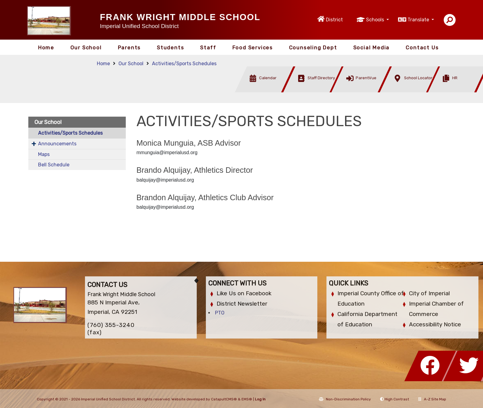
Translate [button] (418, 20)
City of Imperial (429, 293)
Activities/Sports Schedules (184, 63)
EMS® (247, 399)
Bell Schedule (53, 165)
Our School (86, 47)
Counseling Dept (313, 47)
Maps (44, 154)
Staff (208, 47)
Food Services (252, 47)
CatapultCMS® (224, 399)
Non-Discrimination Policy (345, 399)
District (334, 20)
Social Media (371, 47)
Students (170, 47)
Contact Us (422, 47)
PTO (219, 313)
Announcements (57, 144)
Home (46, 47)
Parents (129, 47)
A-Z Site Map (432, 399)
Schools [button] (375, 20)
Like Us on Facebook (244, 293)
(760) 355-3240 (111, 324)
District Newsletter (242, 303)
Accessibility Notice (435, 324)
